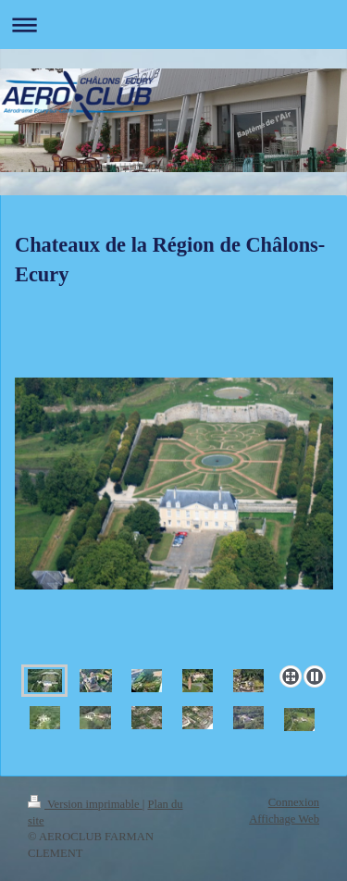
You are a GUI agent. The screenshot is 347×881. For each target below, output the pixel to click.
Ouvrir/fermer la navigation (173, 24)
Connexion (293, 802)
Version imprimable (85, 804)
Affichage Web (284, 819)
